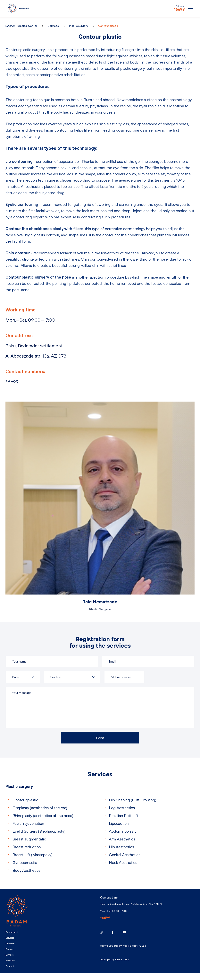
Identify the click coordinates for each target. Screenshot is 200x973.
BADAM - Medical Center (18, 8)
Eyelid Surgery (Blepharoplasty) (38, 831)
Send (100, 738)
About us (10, 960)
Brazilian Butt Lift (123, 815)
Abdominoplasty (123, 831)
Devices (9, 954)
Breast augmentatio (29, 839)
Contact (9, 966)
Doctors (9, 949)
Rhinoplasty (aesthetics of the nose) (42, 815)
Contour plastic (25, 800)
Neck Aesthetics (123, 862)
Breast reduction (26, 847)
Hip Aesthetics (121, 847)
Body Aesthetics (26, 870)
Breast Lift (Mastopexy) (32, 854)
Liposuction (119, 823)
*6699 (179, 9)
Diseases (9, 943)
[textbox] (72, 677)
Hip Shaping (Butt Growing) (132, 800)
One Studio (122, 959)
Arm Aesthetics (122, 839)
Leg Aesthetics (122, 807)
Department (11, 932)
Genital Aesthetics (124, 854)
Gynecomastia (24, 862)
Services (53, 25)
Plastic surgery (78, 25)
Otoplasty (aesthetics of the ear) (39, 807)
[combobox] (72, 677)
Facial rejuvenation (28, 823)
